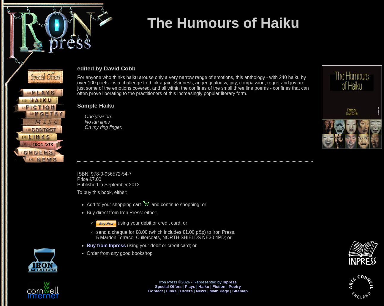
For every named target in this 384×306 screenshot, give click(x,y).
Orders (186, 291)
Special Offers (168, 286)
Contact (155, 291)
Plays (190, 286)
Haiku (203, 286)
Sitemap (240, 291)
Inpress (230, 282)
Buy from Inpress (106, 245)
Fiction (218, 286)
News (201, 291)
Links (171, 291)
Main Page (219, 291)
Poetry (235, 286)
